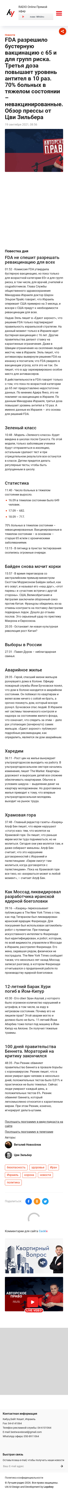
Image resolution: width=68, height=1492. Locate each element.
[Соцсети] (62, 31)
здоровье (37, 1167)
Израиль (12, 1175)
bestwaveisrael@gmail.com (26, 1432)
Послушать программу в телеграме (29, 1131)
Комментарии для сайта (26, 1231)
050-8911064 (31, 1436)
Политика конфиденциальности (24, 1477)
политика (13, 1182)
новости (45, 1175)
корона (29, 1175)
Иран (53, 1167)
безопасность (16, 1167)
